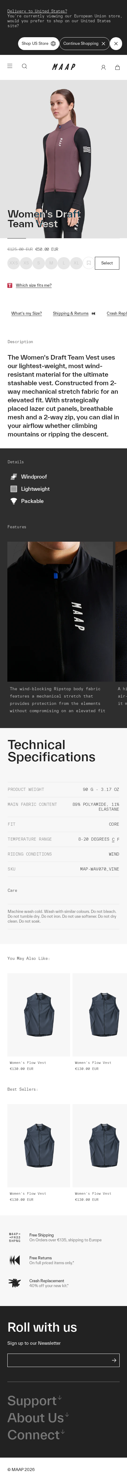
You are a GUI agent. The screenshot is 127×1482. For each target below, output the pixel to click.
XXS (13, 263)
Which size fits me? (34, 285)
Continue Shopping (84, 43)
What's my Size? (26, 313)
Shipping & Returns (74, 313)
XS (26, 263)
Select (107, 263)
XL (76, 263)
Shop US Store (39, 43)
